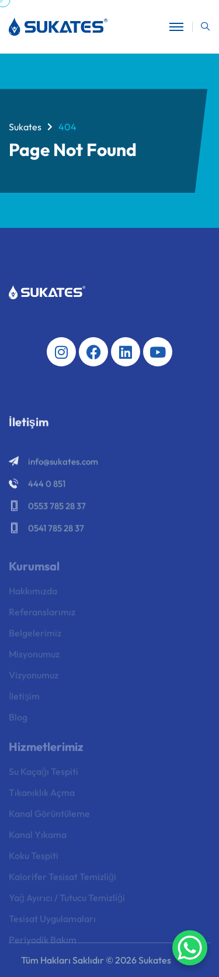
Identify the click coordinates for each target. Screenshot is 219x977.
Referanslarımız (42, 615)
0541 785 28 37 (56, 529)
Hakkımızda (33, 594)
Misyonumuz (34, 657)
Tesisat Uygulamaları (52, 922)
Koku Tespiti (33, 859)
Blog (18, 720)
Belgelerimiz (35, 636)
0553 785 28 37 (57, 507)
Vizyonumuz (33, 678)
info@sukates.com (63, 463)
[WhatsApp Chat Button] (189, 947)
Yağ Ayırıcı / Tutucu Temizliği (67, 901)
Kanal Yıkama (38, 838)
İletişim (24, 699)
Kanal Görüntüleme (49, 817)
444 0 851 (46, 485)
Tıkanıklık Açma (42, 796)
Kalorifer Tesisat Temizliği (62, 880)
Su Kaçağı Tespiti (43, 775)
